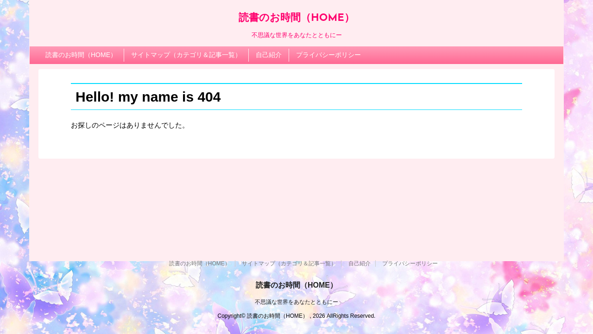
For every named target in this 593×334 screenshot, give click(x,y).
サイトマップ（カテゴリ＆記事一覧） (186, 54)
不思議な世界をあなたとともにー (296, 229)
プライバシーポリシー (328, 54)
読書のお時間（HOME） (296, 18)
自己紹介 (269, 54)
